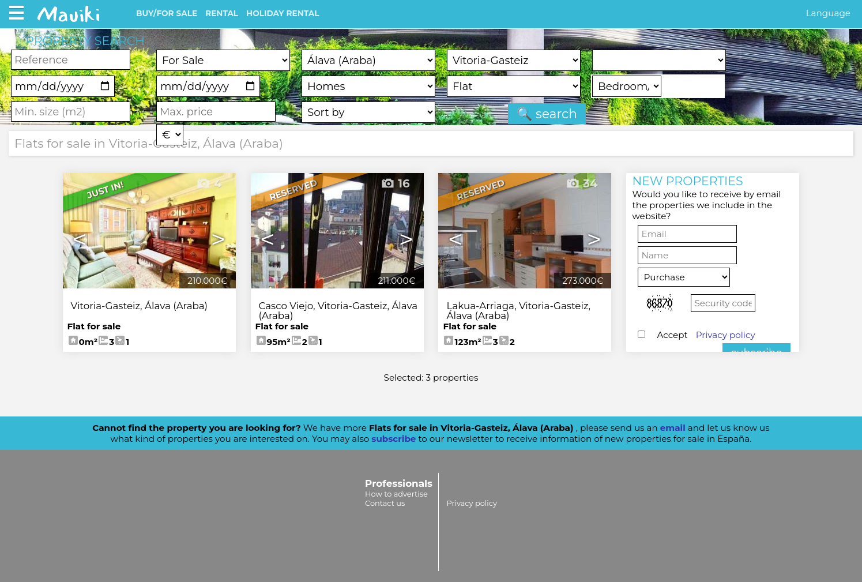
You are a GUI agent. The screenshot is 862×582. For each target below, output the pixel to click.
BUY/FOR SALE (166, 13)
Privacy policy (725, 334)
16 (395, 183)
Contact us (385, 503)
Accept (706, 334)
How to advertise (396, 493)
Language (828, 12)
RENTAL (221, 13)
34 (582, 183)
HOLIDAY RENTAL (282, 13)
